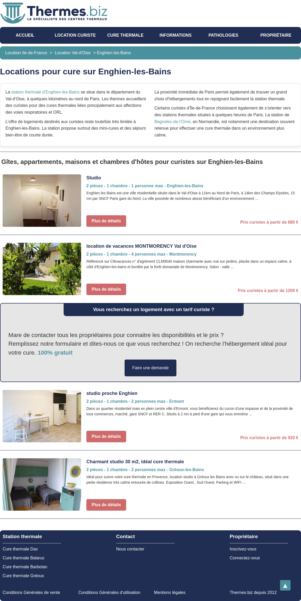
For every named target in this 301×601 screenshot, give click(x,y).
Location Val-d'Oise (73, 53)
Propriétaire (276, 35)
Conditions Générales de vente (31, 592)
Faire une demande (150, 368)
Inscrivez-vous (243, 549)
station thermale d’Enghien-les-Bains (45, 92)
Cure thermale (125, 35)
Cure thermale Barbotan (25, 567)
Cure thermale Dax (20, 549)
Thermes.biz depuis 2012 (253, 592)
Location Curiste (75, 35)
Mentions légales (169, 592)
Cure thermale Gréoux (23, 576)
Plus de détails (106, 221)
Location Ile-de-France (26, 53)
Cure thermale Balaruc (23, 558)
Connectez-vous (245, 558)
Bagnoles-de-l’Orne (172, 121)
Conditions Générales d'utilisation (109, 592)
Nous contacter (130, 549)
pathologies (223, 35)
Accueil (25, 35)
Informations (176, 35)
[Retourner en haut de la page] (285, 585)
